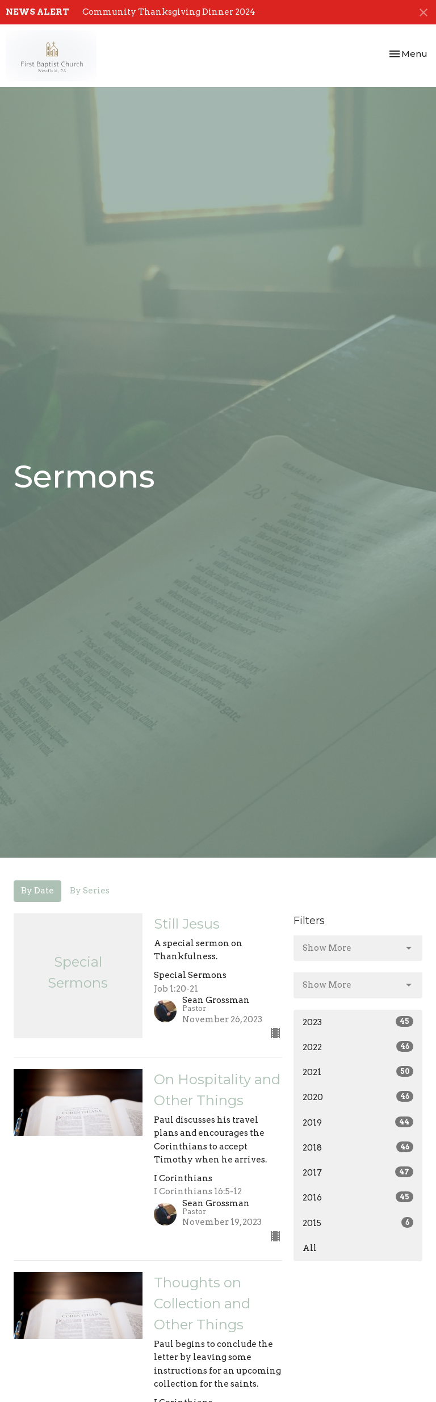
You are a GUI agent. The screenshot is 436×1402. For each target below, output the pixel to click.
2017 (358, 1172)
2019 (358, 1122)
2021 (358, 1071)
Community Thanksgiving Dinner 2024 (168, 12)
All (310, 1248)
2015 (358, 1222)
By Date (37, 890)
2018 (358, 1147)
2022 (358, 1046)
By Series (90, 890)
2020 (358, 1096)
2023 (358, 1021)
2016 (358, 1197)
